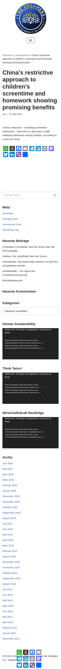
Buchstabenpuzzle (12, 280)
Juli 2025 (7, 523)
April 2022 (8, 622)
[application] (30, 343)
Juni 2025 (7, 529)
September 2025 (11, 512)
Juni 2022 (7, 611)
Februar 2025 (9, 551)
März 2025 (8, 545)
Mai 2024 (7, 600)
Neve (15, 665)
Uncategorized (22, 55)
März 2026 (8, 479)
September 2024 (11, 578)
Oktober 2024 (9, 573)
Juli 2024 (7, 589)
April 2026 (8, 474)
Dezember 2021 (11, 638)
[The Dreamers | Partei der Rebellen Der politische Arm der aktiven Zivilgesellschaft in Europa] (30, 18)
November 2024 (11, 567)
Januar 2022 (9, 633)
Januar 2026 (9, 490)
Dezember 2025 (11, 496)
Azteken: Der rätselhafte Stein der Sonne (24, 256)
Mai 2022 (7, 616)
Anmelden (8, 213)
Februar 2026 (9, 485)
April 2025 (8, 540)
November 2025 (11, 501)
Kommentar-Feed (11, 224)
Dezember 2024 (11, 562)
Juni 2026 (7, 463)
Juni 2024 (7, 594)
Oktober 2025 (9, 507)
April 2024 (8, 605)
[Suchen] (26, 195)
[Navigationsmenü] (30, 40)
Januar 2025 (9, 556)
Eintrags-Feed (10, 218)
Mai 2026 (7, 468)
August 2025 (9, 518)
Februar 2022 (9, 627)
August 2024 (9, 583)
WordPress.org (10, 229)
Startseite (7, 55)
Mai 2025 (7, 534)
